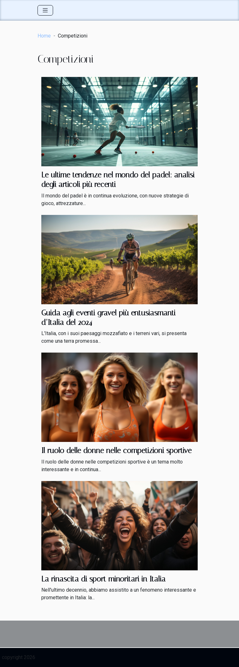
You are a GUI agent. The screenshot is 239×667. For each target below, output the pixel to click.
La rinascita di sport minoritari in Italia (103, 578)
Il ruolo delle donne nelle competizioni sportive (116, 450)
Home (44, 36)
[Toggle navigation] (45, 10)
